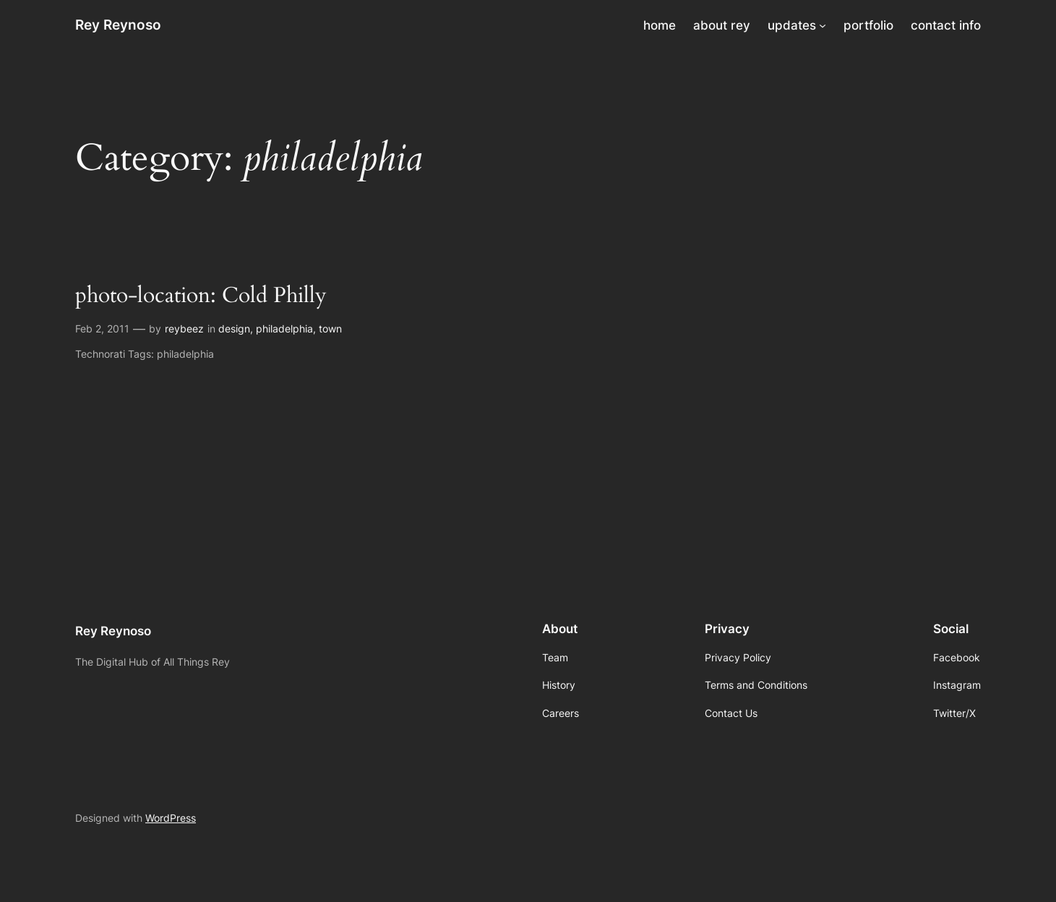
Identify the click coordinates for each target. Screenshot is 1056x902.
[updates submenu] (822, 25)
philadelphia (284, 328)
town (330, 328)
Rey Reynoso (118, 24)
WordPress (170, 818)
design (234, 328)
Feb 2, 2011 (102, 328)
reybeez (184, 328)
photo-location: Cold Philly (201, 296)
